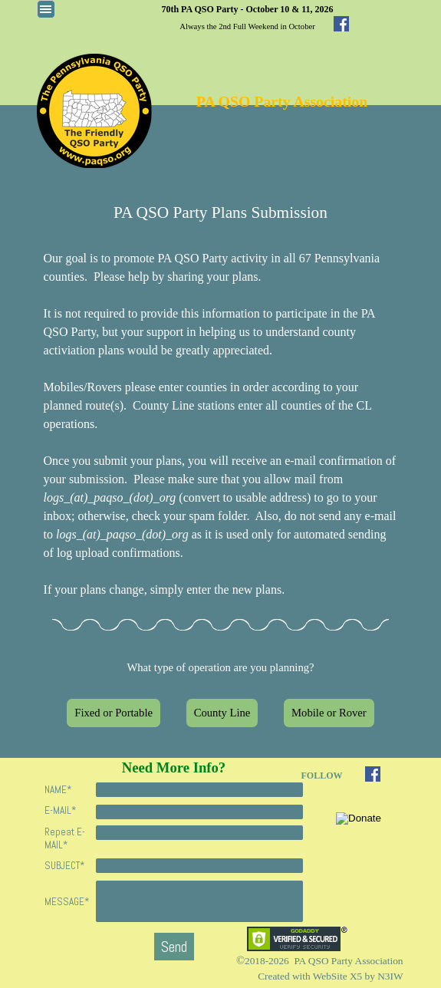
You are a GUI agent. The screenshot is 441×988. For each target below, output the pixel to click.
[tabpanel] (248, 17)
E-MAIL (60, 810)
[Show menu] (46, 9)
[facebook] (341, 23)
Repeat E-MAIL (64, 838)
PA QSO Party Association (281, 101)
